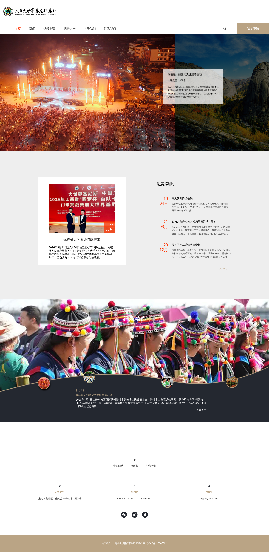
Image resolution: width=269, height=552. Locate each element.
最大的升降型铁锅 (182, 198)
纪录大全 (70, 29)
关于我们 (90, 29)
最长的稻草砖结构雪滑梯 (186, 244)
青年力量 (154, 327)
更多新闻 (223, 268)
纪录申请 (49, 29)
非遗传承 (141, 327)
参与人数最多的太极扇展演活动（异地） (195, 221)
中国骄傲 (115, 327)
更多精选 (134, 335)
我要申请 (253, 28)
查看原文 (201, 410)
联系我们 (110, 29)
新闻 (32, 29)
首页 (18, 29)
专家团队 (118, 465)
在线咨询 (151, 465)
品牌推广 (128, 327)
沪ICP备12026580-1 (157, 543)
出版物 (134, 465)
